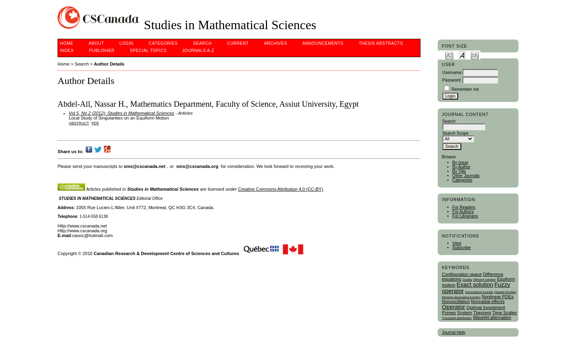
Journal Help (453, 332)
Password (451, 80)
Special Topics (148, 50)
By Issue (460, 162)
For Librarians (465, 216)
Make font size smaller (449, 55)
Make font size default (462, 55)
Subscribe (461, 247)
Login (127, 43)
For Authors (463, 211)
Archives (275, 43)
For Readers (464, 207)
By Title (459, 171)
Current (238, 43)
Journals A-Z (198, 50)
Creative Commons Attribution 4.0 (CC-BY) (280, 189)
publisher (102, 50)
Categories (462, 180)
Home (66, 43)
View (456, 243)
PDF (95, 123)
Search (202, 43)
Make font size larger (475, 55)
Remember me (465, 89)
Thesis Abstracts (381, 43)
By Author (461, 167)
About (96, 43)
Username (452, 72)
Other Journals (466, 176)
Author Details (109, 64)
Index (67, 50)
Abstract (79, 123)
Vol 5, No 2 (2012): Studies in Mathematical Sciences (121, 113)
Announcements (323, 43)
